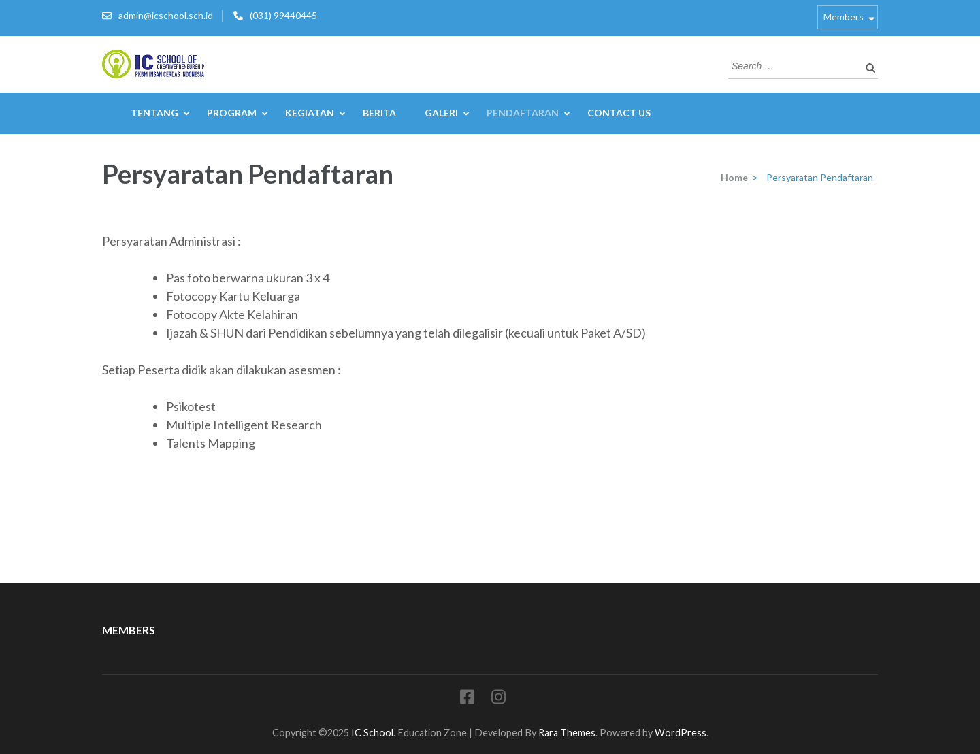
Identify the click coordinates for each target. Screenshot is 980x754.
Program (232, 112)
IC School (372, 732)
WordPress (680, 732)
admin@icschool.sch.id (165, 15)
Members (843, 16)
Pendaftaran (523, 112)
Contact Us (619, 112)
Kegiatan (309, 112)
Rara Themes (566, 732)
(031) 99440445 (283, 15)
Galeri (441, 112)
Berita (379, 112)
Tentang (154, 112)
